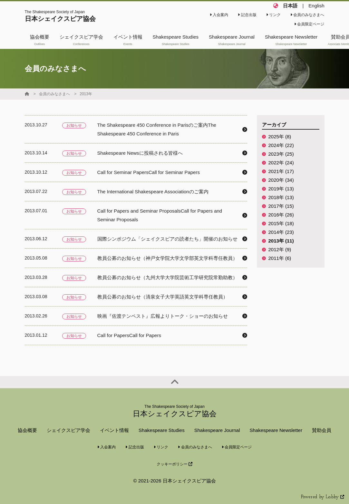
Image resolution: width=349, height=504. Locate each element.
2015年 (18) (281, 223)
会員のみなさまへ (307, 15)
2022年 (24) (281, 162)
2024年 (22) (281, 145)
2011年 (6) (279, 258)
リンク (273, 15)
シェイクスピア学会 (68, 430)
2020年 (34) (281, 180)
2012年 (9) (279, 249)
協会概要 (27, 430)
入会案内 (219, 15)
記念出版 (247, 15)
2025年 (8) (279, 136)
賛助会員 (321, 430)
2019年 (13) (281, 188)
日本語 (290, 5)
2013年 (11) (281, 240)
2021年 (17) (281, 171)
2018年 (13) (281, 197)
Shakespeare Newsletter (275, 430)
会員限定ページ (309, 24)
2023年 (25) (281, 154)
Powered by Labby (322, 497)
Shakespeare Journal (217, 430)
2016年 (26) (281, 214)
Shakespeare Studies (162, 430)
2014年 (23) (281, 232)
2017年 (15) (281, 206)
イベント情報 (114, 430)
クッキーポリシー (174, 464)
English (316, 5)
